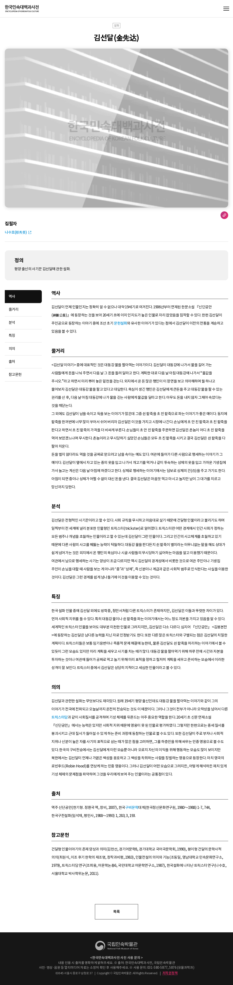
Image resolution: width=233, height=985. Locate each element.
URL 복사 (224, 215)
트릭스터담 (59, 717)
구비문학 (131, 807)
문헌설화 (120, 323)
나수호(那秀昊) (16, 232)
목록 (116, 911)
